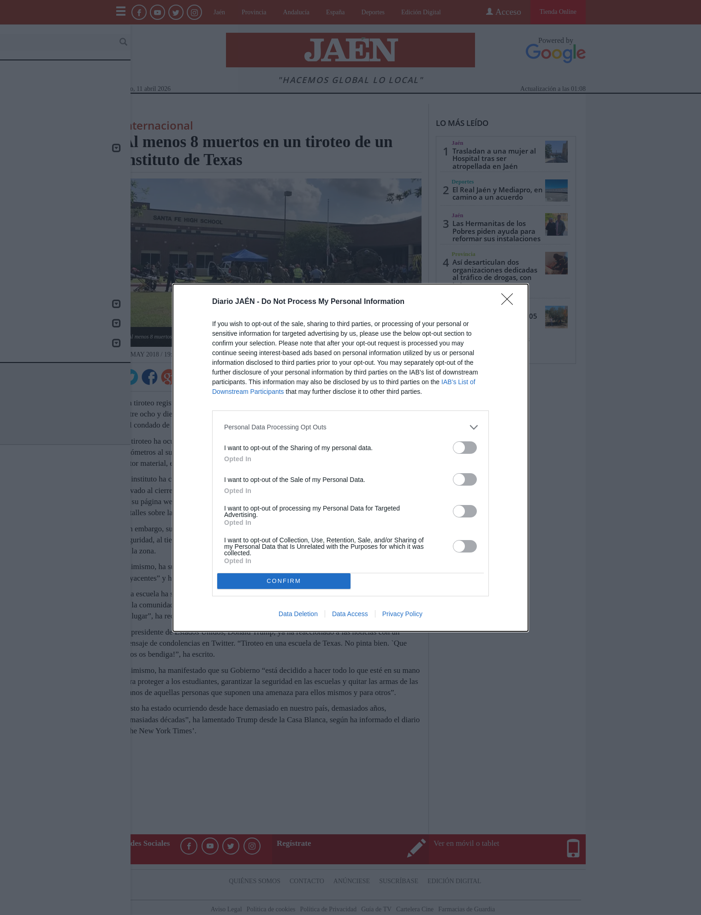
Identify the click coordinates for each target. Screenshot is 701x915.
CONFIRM (284, 580)
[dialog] (350, 457)
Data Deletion (298, 614)
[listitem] (350, 427)
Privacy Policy (402, 614)
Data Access (350, 614)
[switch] (465, 447)
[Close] (510, 302)
